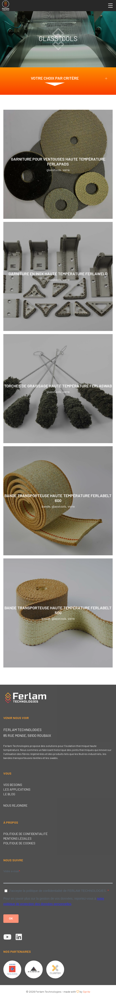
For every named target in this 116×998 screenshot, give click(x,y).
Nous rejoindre (15, 805)
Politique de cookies (19, 843)
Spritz (86, 991)
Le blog (9, 794)
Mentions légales (17, 838)
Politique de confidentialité (25, 834)
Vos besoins (12, 785)
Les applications (16, 789)
